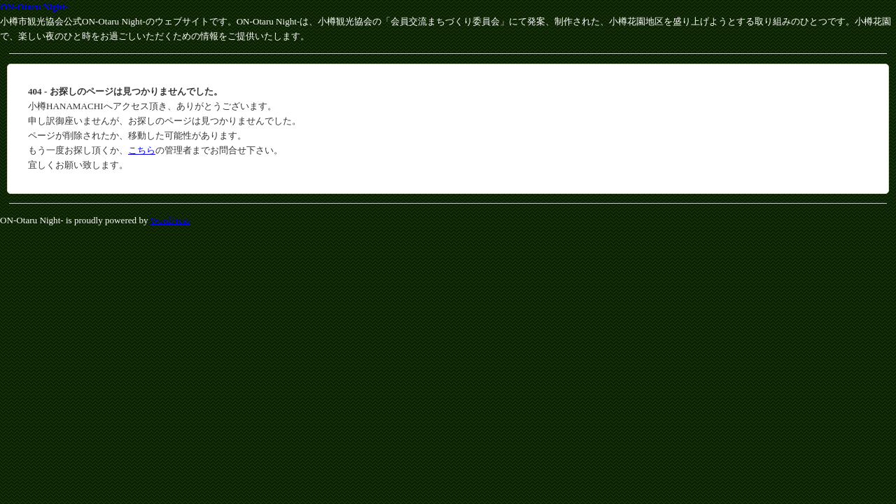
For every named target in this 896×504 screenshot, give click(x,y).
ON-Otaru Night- (34, 6)
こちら (141, 150)
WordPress (170, 220)
